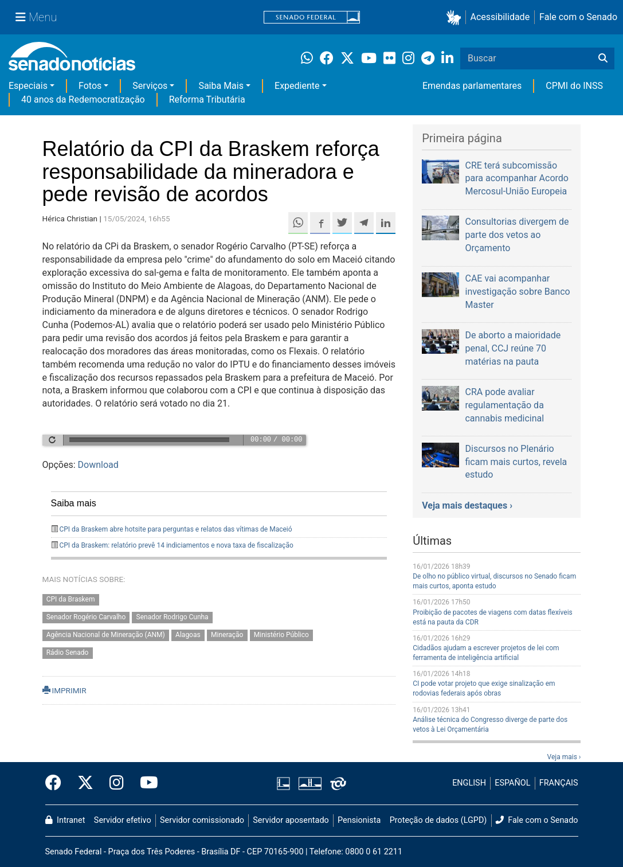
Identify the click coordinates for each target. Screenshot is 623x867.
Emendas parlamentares (472, 85)
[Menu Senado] (36, 17)
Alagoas (188, 635)
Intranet (65, 820)
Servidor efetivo (122, 820)
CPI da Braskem (70, 600)
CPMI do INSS (574, 85)
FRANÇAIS (558, 783)
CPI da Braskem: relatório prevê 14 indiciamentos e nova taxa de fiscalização (176, 545)
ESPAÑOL (512, 783)
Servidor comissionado (202, 820)
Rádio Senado (67, 653)
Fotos (90, 85)
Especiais (28, 85)
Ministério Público (281, 635)
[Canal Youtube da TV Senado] (145, 783)
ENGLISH (469, 783)
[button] (455, 17)
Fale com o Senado (578, 16)
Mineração (227, 635)
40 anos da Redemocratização (83, 99)
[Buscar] (602, 58)
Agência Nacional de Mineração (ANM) (105, 635)
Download (98, 464)
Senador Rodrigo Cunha (172, 618)
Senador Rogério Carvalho (86, 618)
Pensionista (359, 820)
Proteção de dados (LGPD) (438, 820)
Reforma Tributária (207, 99)
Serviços (149, 85)
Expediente (297, 85)
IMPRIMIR (64, 690)
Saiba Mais (221, 85)
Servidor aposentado (290, 820)
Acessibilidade (500, 16)
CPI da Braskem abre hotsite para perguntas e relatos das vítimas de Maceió (175, 529)
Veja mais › (564, 757)
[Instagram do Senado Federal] (116, 783)
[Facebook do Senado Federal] (57, 783)
